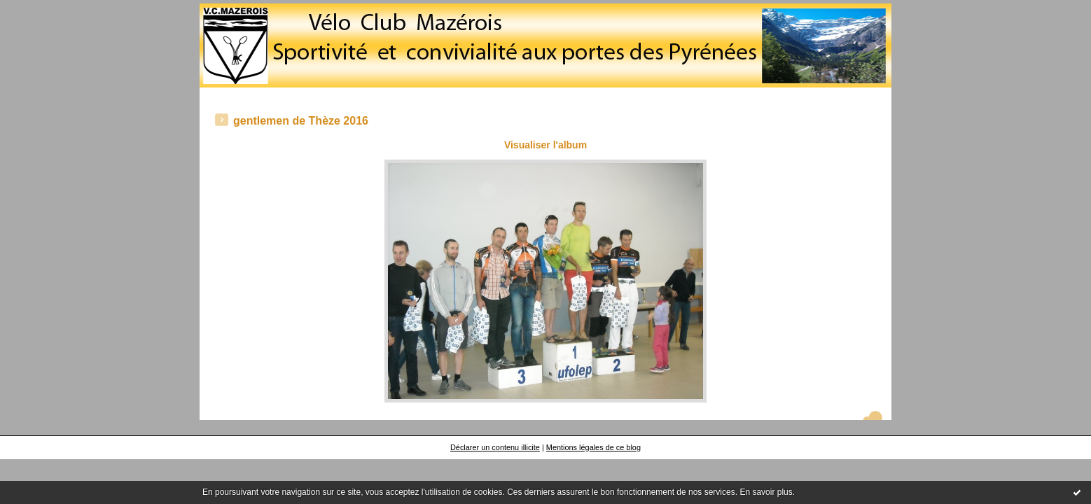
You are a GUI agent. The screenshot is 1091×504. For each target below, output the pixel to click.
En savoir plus (765, 492)
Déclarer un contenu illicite (495, 447)
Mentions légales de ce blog (593, 447)
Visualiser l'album (545, 144)
